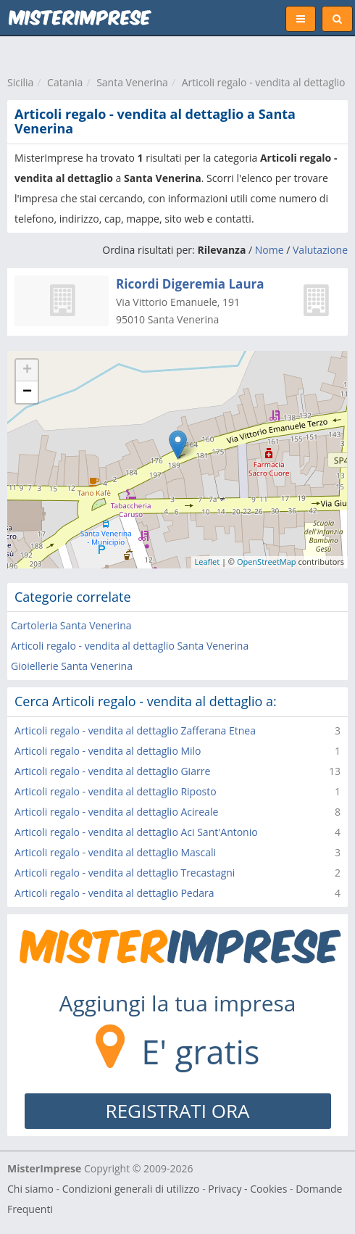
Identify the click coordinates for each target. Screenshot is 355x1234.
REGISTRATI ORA (178, 1111)
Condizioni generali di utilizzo (131, 1189)
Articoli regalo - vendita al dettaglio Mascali (115, 852)
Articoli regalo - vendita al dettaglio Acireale (116, 812)
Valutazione (320, 250)
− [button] (27, 392)
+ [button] (27, 370)
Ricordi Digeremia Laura (190, 284)
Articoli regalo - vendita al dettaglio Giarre (112, 771)
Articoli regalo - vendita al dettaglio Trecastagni (124, 872)
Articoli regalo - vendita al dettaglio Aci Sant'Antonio (136, 832)
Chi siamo (30, 1189)
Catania (65, 82)
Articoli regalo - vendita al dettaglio (264, 82)
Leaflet (207, 561)
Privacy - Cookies (247, 1189)
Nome (269, 250)
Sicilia (20, 82)
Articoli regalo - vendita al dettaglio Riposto (115, 791)
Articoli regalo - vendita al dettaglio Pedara (114, 893)
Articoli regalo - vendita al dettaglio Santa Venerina (129, 646)
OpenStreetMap (266, 561)
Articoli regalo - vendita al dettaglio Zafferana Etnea (135, 730)
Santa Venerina (132, 82)
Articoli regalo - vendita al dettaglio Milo (107, 751)
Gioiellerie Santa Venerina (72, 666)
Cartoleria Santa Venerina (71, 625)
